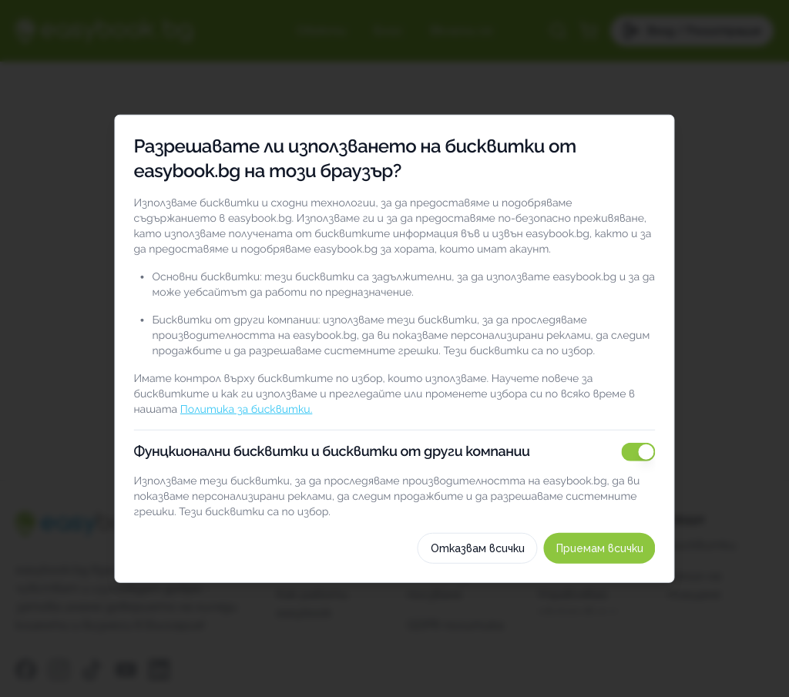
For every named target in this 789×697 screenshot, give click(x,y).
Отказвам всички (493, 593)
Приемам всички (615, 593)
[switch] (654, 407)
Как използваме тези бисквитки (394, 539)
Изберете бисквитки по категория (394, 503)
